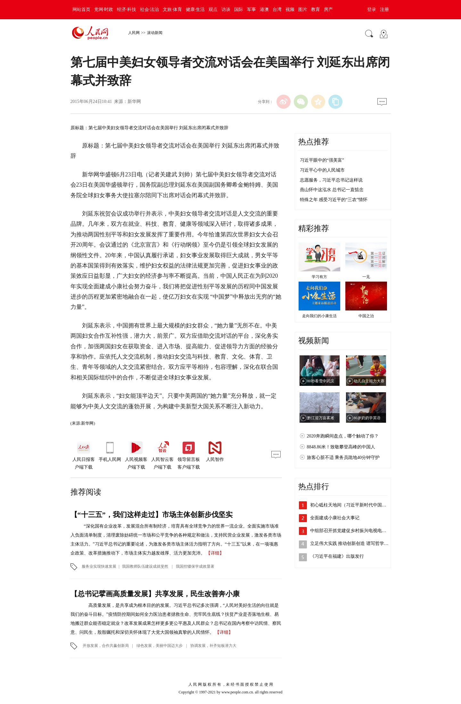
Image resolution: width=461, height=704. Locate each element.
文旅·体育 (172, 9)
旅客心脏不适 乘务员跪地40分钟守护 (343, 457)
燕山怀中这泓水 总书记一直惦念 (332, 189)
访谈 (225, 9)
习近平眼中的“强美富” (322, 160)
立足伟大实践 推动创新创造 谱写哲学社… (351, 543)
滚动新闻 (154, 32)
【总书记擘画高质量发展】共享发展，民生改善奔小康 (155, 594)
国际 (238, 9)
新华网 (134, 101)
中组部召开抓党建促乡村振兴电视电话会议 (352, 530)
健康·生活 (195, 9)
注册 (384, 9)
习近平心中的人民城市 (322, 170)
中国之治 (366, 316)
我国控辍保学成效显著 (195, 566)
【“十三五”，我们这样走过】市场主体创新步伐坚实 (151, 515)
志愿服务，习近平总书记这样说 (331, 180)
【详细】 (215, 553)
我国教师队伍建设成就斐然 (145, 566)
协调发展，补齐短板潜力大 (212, 645)
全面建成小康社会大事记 (334, 517)
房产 (328, 9)
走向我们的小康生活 (319, 316)
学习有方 (319, 277)
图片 (302, 9)
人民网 (134, 32)
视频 (289, 9)
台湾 (277, 9)
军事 (251, 9)
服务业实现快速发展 (99, 566)
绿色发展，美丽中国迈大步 (160, 645)
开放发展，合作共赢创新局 (106, 645)
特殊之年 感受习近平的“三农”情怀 (334, 199)
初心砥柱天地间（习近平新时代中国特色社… (355, 505)
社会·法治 (149, 9)
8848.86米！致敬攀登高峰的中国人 (341, 447)
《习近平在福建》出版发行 (337, 556)
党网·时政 (103, 9)
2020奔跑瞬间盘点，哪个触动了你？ (343, 436)
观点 (213, 9)
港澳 (264, 9)
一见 (366, 277)
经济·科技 (126, 9)
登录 (371, 9)
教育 (315, 9)
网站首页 (81, 9)
